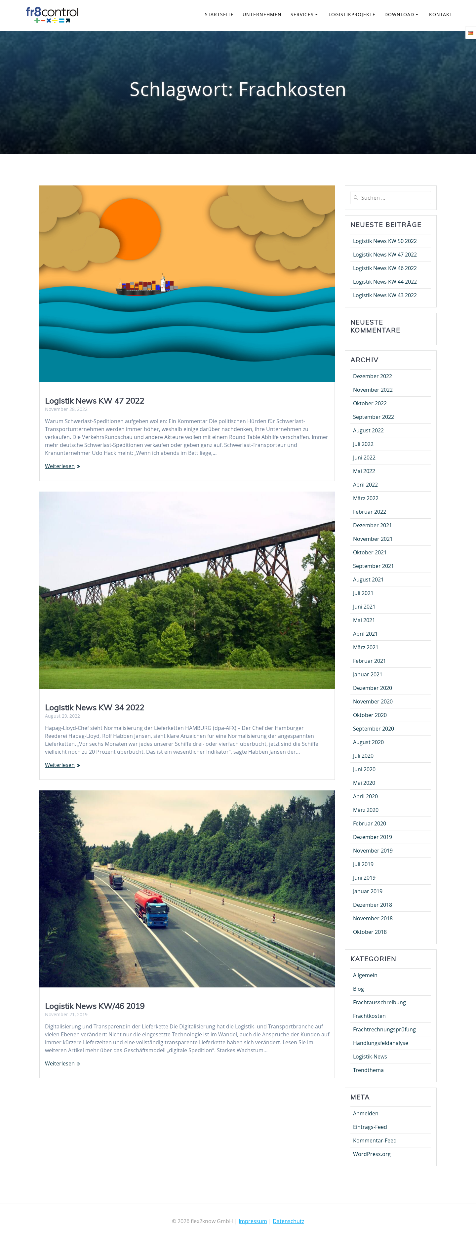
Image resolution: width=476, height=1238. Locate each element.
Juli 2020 (363, 755)
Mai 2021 (364, 620)
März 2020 (365, 810)
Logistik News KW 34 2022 (94, 707)
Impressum (253, 1221)
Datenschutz (288, 1221)
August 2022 (368, 430)
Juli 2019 (363, 864)
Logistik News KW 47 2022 (94, 401)
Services (302, 14)
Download (399, 14)
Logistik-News (370, 1056)
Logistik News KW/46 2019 (94, 1006)
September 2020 (373, 728)
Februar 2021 (369, 660)
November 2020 (373, 701)
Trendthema (368, 1070)
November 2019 (373, 850)
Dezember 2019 (372, 837)
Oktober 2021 (370, 552)
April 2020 (365, 796)
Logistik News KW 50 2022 (385, 241)
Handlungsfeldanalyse (380, 1043)
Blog (358, 988)
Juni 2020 (364, 769)
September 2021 (373, 566)
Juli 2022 (363, 444)
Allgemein (365, 975)
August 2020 (368, 742)
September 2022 (373, 416)
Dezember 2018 (372, 904)
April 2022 (365, 484)
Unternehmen (262, 14)
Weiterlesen (60, 466)
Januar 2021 (367, 674)
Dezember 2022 (372, 376)
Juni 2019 (364, 877)
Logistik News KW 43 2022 (385, 295)
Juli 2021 (363, 593)
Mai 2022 (364, 471)
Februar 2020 (369, 823)
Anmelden (365, 1113)
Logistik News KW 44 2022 (385, 281)
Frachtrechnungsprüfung (384, 1029)
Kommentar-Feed (375, 1140)
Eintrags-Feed (370, 1127)
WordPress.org (372, 1154)
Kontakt (441, 14)
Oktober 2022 (370, 403)
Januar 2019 (367, 891)
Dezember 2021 (372, 525)
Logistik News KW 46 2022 (385, 268)
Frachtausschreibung (379, 1002)
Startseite (219, 14)
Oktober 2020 (370, 715)
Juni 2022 (364, 457)
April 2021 (365, 633)
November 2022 (373, 389)
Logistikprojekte (352, 14)
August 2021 (368, 579)
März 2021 (365, 647)
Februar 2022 (369, 511)
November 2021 (373, 538)
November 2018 (373, 918)
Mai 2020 (364, 782)
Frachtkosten (369, 1015)
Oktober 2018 (370, 932)
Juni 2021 (364, 606)
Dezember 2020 (372, 688)
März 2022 (365, 498)
